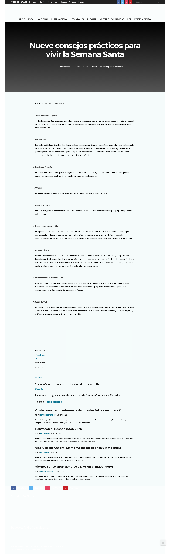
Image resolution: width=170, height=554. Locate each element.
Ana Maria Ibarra (46, 471)
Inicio (21, 19)
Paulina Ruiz (45, 434)
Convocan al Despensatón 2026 (58, 429)
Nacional (42, 19)
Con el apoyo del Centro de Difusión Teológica (29, 549)
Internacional (60, 19)
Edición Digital (143, 19)
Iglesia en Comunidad (112, 19)
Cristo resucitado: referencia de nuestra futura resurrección (79, 410)
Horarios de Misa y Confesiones (45, 2)
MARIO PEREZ (65, 67)
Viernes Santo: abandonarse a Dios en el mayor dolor (74, 466)
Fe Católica (77, 19)
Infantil (92, 19)
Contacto (81, 2)
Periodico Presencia (48, 415)
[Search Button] (157, 2)
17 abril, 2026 (62, 415)
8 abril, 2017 (80, 67)
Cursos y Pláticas (68, 2)
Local (31, 19)
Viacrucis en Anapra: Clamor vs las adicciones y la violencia (78, 447)
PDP (129, 19)
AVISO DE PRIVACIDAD (20, 2)
